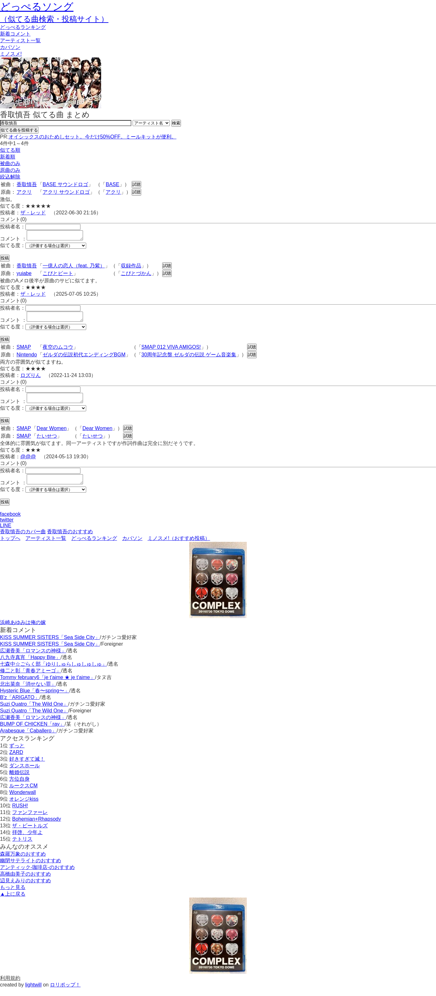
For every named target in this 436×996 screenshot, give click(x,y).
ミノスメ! (11, 54)
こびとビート (58, 275)
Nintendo (27, 358)
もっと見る (12, 895)
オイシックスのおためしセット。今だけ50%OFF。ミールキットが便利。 (92, 136)
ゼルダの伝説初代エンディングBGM (84, 358)
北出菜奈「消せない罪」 (28, 691)
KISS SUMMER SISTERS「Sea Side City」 (50, 645)
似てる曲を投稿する (19, 130)
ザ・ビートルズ (30, 833)
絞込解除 (10, 176)
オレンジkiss (23, 806)
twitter (7, 527)
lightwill (33, 992)
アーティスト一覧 (45, 545)
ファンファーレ (30, 820)
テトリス (22, 846)
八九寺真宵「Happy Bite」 (30, 665)
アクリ (24, 192)
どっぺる (23, 27)
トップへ (10, 545)
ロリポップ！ (65, 992)
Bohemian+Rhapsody (36, 826)
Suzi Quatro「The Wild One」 (34, 711)
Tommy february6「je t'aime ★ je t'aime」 (47, 685)
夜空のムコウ (58, 350)
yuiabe (24, 275)
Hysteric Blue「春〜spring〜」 (34, 698)
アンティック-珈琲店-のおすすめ (37, 875)
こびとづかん (136, 275)
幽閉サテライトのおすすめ (30, 868)
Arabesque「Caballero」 (28, 738)
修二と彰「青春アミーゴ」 (30, 678)
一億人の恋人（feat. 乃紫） (74, 267)
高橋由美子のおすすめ (25, 881)
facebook (10, 521)
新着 (15, 34)
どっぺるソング (36, 6)
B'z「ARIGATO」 (19, 705)
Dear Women (51, 434)
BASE (112, 184)
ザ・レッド (33, 212)
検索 (176, 123)
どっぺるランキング (94, 545)
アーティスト (20, 40)
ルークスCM (23, 793)
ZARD (16, 760)
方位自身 (19, 786)
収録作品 (131, 267)
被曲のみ (10, 163)
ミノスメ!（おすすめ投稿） (179, 545)
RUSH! (20, 813)
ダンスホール (24, 773)
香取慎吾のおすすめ (70, 539)
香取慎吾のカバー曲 (23, 539)
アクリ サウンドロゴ (66, 192)
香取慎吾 (27, 184)
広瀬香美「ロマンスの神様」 (33, 658)
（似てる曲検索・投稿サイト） (54, 19)
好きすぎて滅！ (27, 766)
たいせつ (47, 441)
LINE (5, 533)
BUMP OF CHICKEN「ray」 (32, 731)
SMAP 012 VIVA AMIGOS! (171, 350)
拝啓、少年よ (27, 840)
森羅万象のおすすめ (23, 861)
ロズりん (30, 379)
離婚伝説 (19, 780)
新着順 (7, 156)
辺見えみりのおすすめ (25, 888)
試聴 (136, 184)
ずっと (16, 753)
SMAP (24, 350)
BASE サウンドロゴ (65, 184)
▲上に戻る (12, 901)
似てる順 (10, 150)
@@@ (28, 462)
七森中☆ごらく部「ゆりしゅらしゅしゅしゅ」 (53, 671)
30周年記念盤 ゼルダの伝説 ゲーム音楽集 (189, 358)
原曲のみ (10, 170)
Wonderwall (22, 800)
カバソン (10, 47)
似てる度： (12, 247)
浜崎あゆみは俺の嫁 (23, 630)
